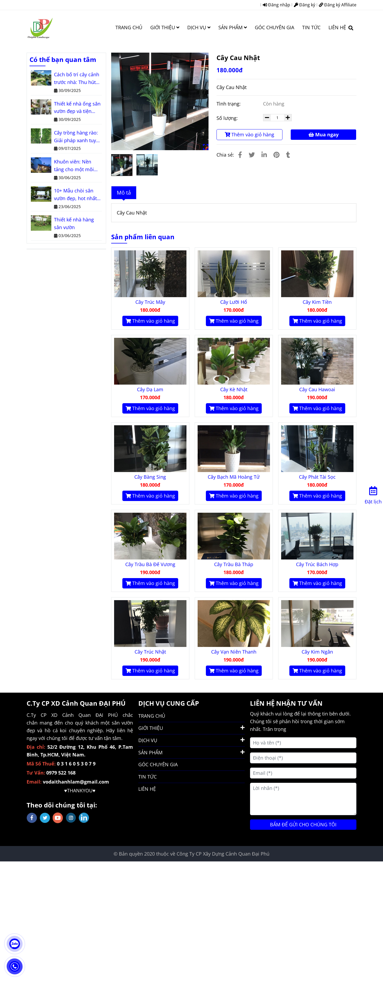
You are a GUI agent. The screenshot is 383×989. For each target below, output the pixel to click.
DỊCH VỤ (198, 27)
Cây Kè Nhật (233, 389)
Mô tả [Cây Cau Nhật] (124, 192)
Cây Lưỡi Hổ (233, 302)
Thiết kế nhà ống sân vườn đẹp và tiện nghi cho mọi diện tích (77, 107)
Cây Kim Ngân (317, 652)
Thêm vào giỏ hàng (249, 134)
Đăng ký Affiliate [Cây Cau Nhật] (337, 5)
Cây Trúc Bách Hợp (317, 564)
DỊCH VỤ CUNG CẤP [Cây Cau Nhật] (168, 703)
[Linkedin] (264, 154)
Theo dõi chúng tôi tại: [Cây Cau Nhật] (62, 805)
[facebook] (32, 818)
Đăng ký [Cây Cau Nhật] (304, 5)
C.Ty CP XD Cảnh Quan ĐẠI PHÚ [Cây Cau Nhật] (76, 703)
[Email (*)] (303, 773)
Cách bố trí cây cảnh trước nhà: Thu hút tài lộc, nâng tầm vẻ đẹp (76, 78)
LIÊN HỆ (337, 27)
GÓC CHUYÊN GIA (274, 27)
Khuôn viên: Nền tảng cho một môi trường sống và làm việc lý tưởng (76, 165)
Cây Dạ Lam (150, 389)
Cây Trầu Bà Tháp (233, 564)
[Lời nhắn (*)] (303, 799)
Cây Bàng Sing (150, 477)
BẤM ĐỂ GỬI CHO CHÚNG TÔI (303, 824)
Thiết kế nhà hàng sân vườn (74, 223)
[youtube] (58, 818)
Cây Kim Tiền (317, 302)
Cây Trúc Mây (150, 302)
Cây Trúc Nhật (150, 652)
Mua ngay (324, 134)
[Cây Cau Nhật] (40, 27)
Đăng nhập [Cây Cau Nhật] (276, 5)
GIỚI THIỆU (164, 27)
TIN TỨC (311, 27)
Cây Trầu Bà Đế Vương (150, 564)
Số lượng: (228, 118)
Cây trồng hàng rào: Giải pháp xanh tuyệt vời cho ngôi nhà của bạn (77, 136)
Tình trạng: (229, 103)
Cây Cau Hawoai (317, 389)
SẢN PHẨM (232, 27)
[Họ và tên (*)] (303, 742)
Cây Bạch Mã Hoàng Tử (234, 477)
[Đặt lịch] (373, 494)
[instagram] (71, 818)
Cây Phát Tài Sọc (317, 477)
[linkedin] (84, 818)
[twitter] (45, 818)
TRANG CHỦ (128, 27)
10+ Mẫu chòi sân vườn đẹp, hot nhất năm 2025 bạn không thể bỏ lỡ (77, 194)
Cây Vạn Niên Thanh (233, 652)
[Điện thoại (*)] (303, 757)
